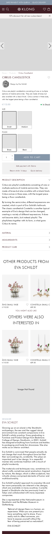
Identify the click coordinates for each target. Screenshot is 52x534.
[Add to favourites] (49, 77)
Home (4, 73)
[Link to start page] (26, 9)
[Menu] (3, 9)
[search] (7, 9)
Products (12, 73)
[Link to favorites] (44, 9)
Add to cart (32, 157)
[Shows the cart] (49, 9)
